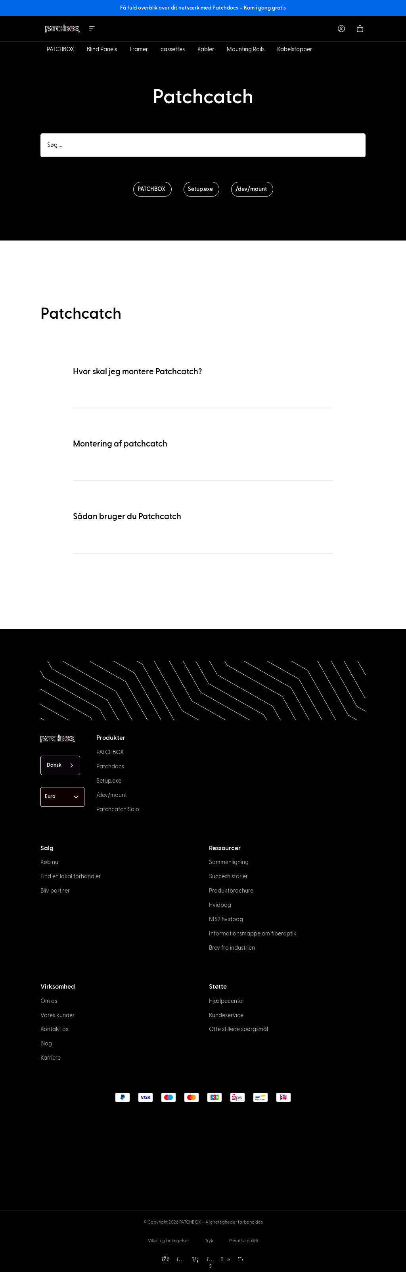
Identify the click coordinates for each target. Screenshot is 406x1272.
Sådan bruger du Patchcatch (127, 516)
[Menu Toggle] (92, 29)
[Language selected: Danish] (60, 765)
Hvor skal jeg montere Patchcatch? (137, 372)
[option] (29, 1265)
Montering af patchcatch (120, 444)
